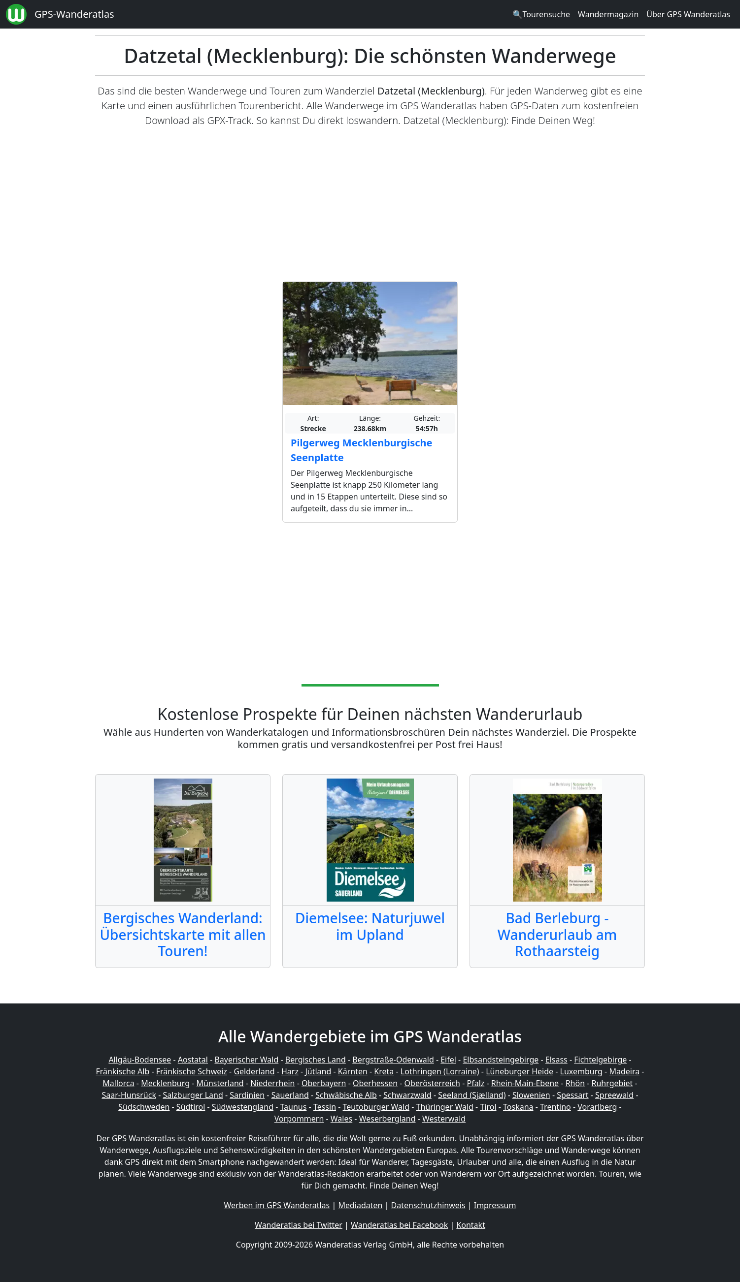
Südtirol (190, 1106)
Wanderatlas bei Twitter (298, 1224)
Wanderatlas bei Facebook (399, 1224)
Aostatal (193, 1059)
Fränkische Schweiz (191, 1071)
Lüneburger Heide (519, 1071)
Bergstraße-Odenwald (393, 1059)
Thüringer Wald (444, 1106)
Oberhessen (375, 1083)
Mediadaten (360, 1205)
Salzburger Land (193, 1095)
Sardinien (247, 1095)
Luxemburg (581, 1071)
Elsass (556, 1059)
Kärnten (353, 1071)
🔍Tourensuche (541, 14)
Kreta (384, 1071)
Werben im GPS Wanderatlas (277, 1205)
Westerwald (444, 1118)
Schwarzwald (407, 1095)
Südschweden (143, 1106)
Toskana (518, 1106)
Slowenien (531, 1095)
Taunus (293, 1106)
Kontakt (470, 1224)
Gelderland (254, 1071)
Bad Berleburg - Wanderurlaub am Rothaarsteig (557, 934)
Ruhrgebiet (612, 1083)
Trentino (555, 1106)
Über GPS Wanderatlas (688, 14)
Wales (341, 1118)
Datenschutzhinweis (428, 1205)
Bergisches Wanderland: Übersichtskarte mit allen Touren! (183, 934)
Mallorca (118, 1083)
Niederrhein (272, 1083)
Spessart (572, 1095)
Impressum (495, 1205)
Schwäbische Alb (345, 1095)
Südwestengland (242, 1106)
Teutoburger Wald (376, 1106)
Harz (290, 1071)
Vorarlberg (597, 1106)
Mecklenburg (165, 1083)
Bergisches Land (315, 1059)
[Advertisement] (370, 205)
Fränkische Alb (123, 1071)
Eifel (448, 1059)
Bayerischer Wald (246, 1059)
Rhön (575, 1083)
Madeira (624, 1071)
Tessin (324, 1106)
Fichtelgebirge (600, 1059)
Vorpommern (299, 1118)
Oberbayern (324, 1083)
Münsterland (220, 1083)
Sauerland (290, 1095)
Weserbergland (387, 1118)
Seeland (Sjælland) (471, 1095)
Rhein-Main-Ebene (525, 1083)
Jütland (318, 1071)
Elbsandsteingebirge (500, 1059)
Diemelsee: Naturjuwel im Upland (370, 926)
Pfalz (475, 1083)
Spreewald (614, 1095)
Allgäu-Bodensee (139, 1059)
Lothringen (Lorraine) (440, 1071)
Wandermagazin (608, 14)
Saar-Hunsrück (128, 1095)
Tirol (488, 1106)
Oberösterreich (432, 1083)
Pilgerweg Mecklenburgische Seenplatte (362, 450)
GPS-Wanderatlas (74, 14)
